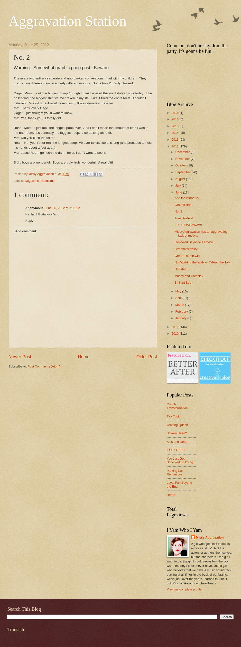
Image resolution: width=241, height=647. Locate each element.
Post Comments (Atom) (44, 366)
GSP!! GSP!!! (176, 450)
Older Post (146, 356)
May (178, 291)
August (180, 179)
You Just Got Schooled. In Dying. (180, 460)
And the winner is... (188, 198)
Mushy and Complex (189, 276)
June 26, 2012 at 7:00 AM (62, 208)
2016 (175, 119)
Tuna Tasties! (184, 218)
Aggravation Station (68, 21)
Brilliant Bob (183, 282)
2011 (175, 327)
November (183, 159)
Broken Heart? (177, 433)
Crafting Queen (177, 425)
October (181, 165)
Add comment (25, 231)
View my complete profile (184, 589)
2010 (175, 333)
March (180, 305)
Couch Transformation (177, 406)
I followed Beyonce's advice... (195, 242)
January (181, 318)
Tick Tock (173, 416)
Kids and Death (177, 442)
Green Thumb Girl (187, 256)
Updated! (181, 269)
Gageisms (32, 181)
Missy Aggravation (210, 537)
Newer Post (20, 356)
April (178, 298)
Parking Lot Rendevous (175, 472)
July (178, 185)
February (182, 311)
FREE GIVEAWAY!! (188, 225)
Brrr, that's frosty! (186, 249)
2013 (175, 139)
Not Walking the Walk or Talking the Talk (202, 262)
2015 (175, 126)
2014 (175, 133)
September (183, 172)
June (179, 192)
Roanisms (47, 181)
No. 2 (178, 211)
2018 (175, 113)
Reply (29, 220)
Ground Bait (183, 205)
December (183, 152)
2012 (175, 146)
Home (84, 356)
